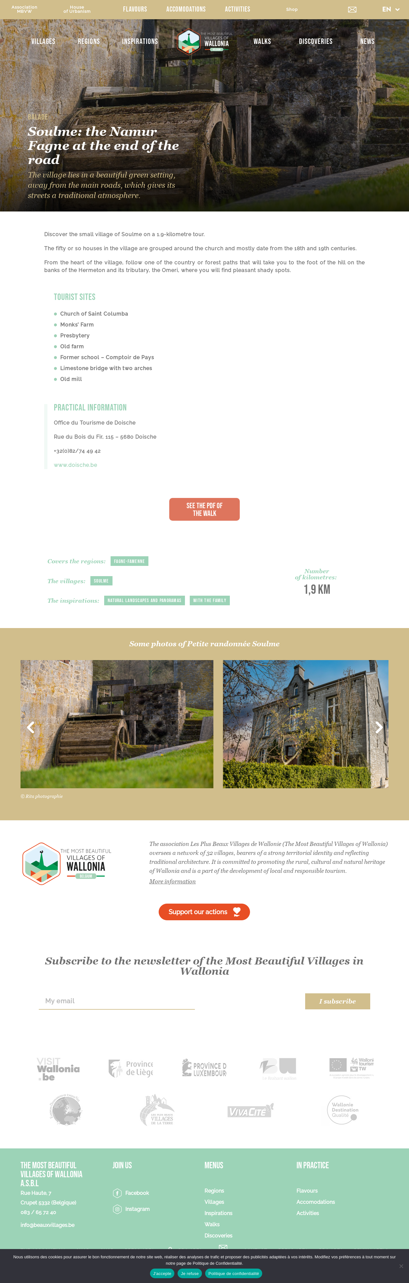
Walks (262, 41)
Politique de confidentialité (233, 1273)
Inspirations (140, 41)
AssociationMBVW (25, 9)
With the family (209, 601)
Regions (89, 41)
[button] (391, 9)
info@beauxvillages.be (47, 1225)
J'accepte (162, 1273)
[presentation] (250, 1001)
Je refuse (190, 1273)
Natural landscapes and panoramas (144, 601)
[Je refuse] (401, 1266)
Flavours (135, 9)
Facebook (137, 1193)
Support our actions (198, 912)
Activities (237, 9)
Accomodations (186, 9)
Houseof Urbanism (77, 9)
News (367, 41)
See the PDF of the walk (204, 509)
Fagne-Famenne (129, 562)
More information (172, 881)
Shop (292, 9)
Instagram (137, 1209)
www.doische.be (75, 465)
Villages (43, 41)
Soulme (101, 581)
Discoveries (316, 41)
